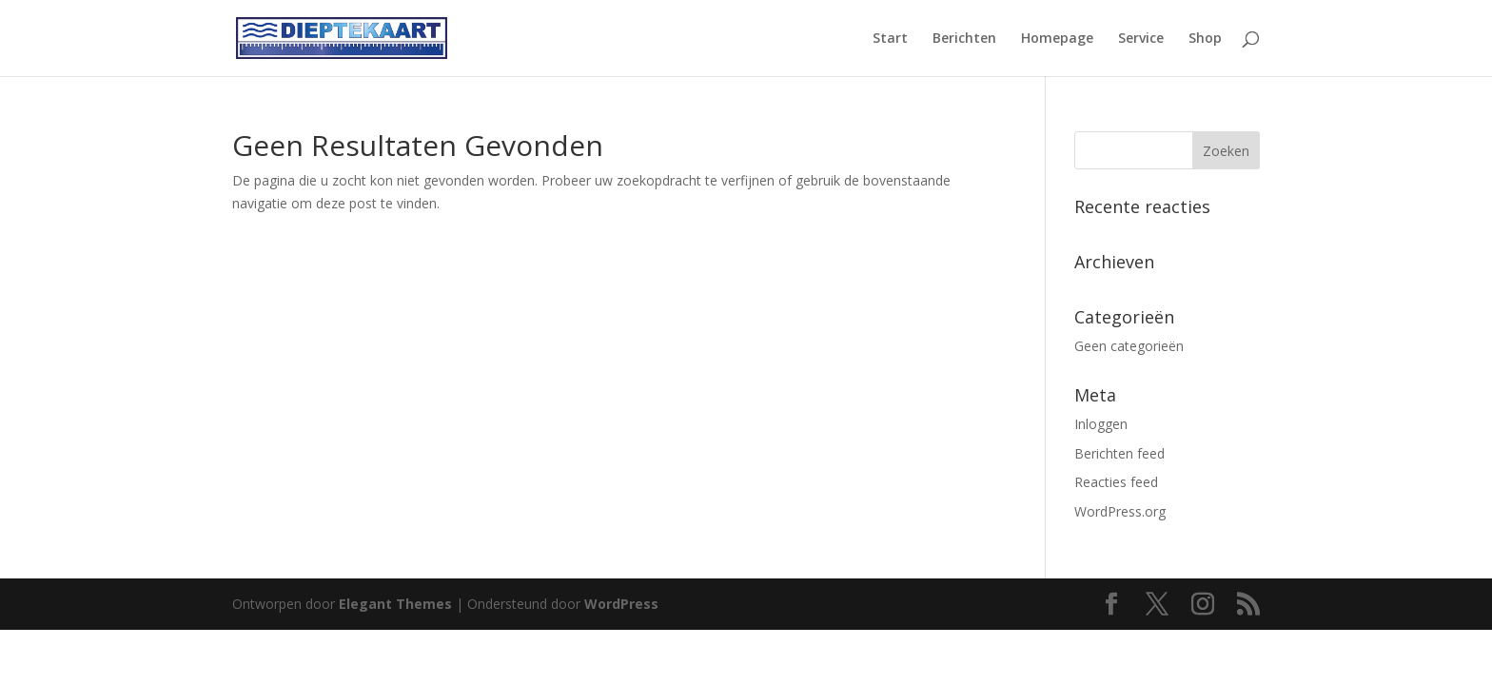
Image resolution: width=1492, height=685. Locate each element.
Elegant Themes (395, 604)
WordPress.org (1120, 511)
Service (1141, 39)
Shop (1205, 39)
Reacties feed (1116, 482)
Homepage (1057, 39)
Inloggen (1101, 424)
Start (890, 39)
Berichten (964, 39)
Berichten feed (1119, 453)
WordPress (621, 604)
